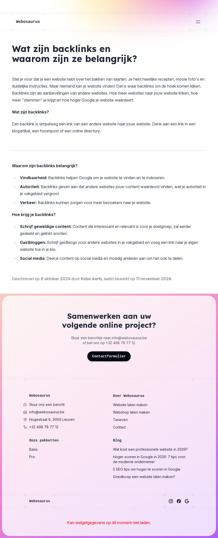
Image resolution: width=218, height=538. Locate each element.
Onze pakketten (44, 440)
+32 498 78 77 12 (120, 343)
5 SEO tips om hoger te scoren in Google (146, 469)
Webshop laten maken (131, 412)
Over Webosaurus (128, 396)
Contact (119, 427)
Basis (33, 449)
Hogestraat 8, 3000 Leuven (49, 419)
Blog (117, 440)
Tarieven (120, 420)
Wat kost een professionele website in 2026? (150, 449)
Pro (32, 457)
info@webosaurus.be (129, 338)
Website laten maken (130, 405)
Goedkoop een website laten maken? (144, 477)
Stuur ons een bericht (44, 404)
